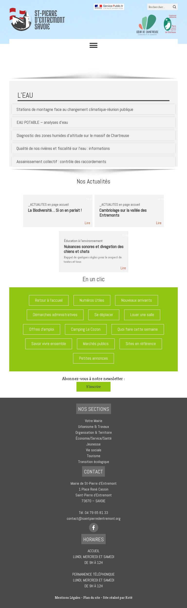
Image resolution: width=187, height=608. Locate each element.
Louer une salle (142, 314)
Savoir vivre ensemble (48, 343)
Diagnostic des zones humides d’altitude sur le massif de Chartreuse (73, 135)
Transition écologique (93, 461)
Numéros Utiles (92, 300)
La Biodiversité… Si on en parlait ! (55, 210)
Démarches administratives (55, 314)
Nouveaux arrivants (136, 300)
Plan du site (91, 597)
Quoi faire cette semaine (138, 329)
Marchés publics (96, 343)
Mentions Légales (67, 597)
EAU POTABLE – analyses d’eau (42, 122)
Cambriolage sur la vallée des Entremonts (123, 212)
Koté (128, 597)
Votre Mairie (93, 420)
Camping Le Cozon (86, 329)
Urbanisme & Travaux (93, 426)
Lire (87, 222)
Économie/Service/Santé (94, 438)
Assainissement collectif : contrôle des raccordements (61, 161)
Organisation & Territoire (93, 432)
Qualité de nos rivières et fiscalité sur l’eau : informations (63, 148)
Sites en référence (141, 343)
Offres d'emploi (41, 329)
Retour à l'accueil (49, 300)
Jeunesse (93, 444)
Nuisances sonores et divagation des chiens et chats (93, 249)
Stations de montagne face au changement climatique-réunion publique (75, 109)
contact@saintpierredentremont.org (94, 518)
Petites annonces (93, 358)
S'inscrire (93, 387)
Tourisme (93, 455)
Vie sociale (93, 450)
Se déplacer (103, 314)
